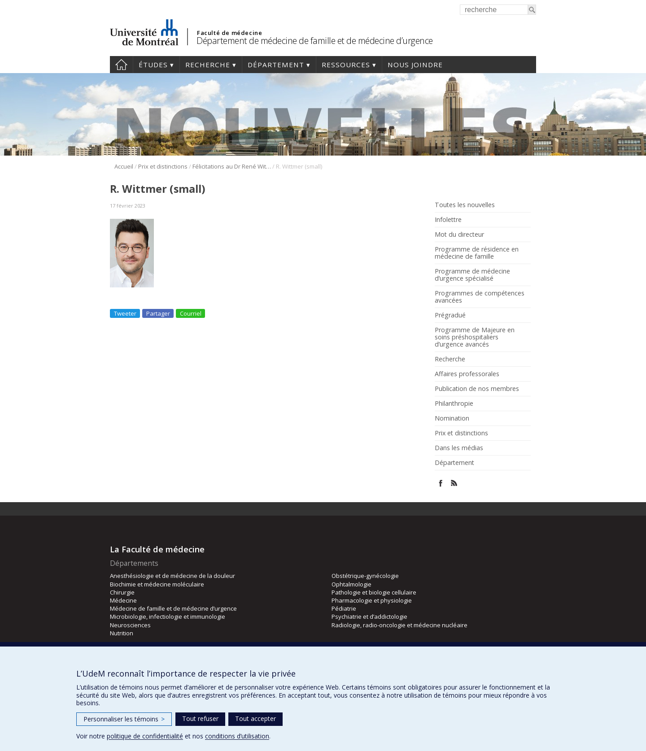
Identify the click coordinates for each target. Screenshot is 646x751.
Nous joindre (415, 64)
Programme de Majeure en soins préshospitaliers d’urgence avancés (475, 337)
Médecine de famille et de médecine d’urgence (173, 608)
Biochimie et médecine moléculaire (157, 584)
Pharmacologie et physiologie (372, 600)
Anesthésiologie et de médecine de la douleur (172, 576)
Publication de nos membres (477, 388)
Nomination (452, 418)
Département (276, 64)
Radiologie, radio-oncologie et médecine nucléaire (399, 625)
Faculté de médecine (229, 33)
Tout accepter (255, 718)
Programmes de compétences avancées (479, 297)
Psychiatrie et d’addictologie (369, 616)
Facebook (440, 483)
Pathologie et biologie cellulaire (374, 592)
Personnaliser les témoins (124, 719)
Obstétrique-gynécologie (365, 576)
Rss (454, 483)
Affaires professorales (467, 374)
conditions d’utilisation (237, 736)
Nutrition (121, 633)
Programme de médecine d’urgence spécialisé (472, 275)
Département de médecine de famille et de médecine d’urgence (314, 41)
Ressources (346, 64)
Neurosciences (130, 625)
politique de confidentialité (145, 736)
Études (153, 64)
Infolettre (448, 219)
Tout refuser (200, 718)
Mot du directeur (459, 234)
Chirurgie (122, 592)
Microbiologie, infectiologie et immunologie (167, 616)
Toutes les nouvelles (465, 204)
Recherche (207, 64)
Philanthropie (454, 403)
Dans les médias (459, 447)
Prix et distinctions (163, 166)
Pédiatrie (344, 608)
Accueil (121, 64)
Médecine (123, 600)
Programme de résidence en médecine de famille (477, 253)
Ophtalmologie (351, 584)
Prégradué (450, 315)
